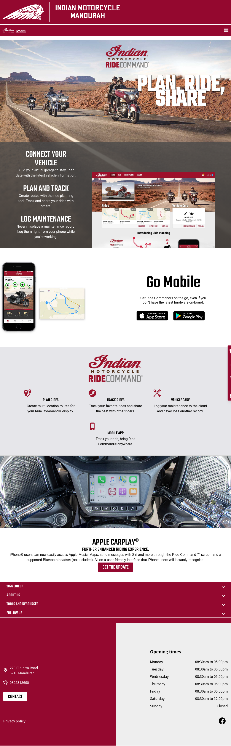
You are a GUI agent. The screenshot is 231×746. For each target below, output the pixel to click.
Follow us (14, 613)
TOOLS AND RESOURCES (22, 604)
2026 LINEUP (14, 586)
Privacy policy (14, 720)
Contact (15, 696)
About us (13, 595)
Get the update (115, 567)
